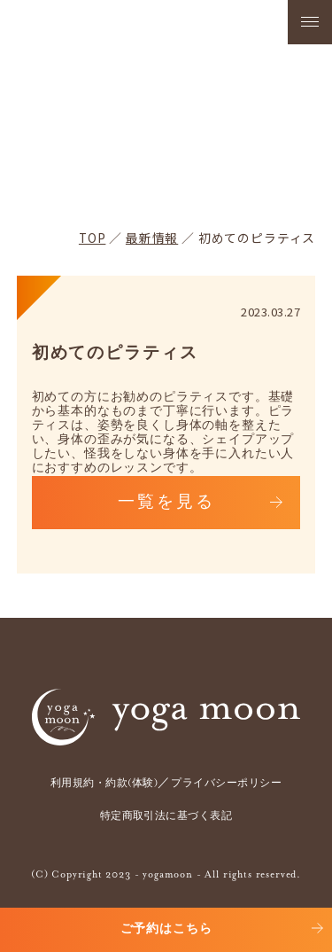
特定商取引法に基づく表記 (166, 816)
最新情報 (152, 237)
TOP (92, 237)
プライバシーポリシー (226, 783)
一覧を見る (166, 503)
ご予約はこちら (166, 929)
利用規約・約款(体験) (104, 783)
